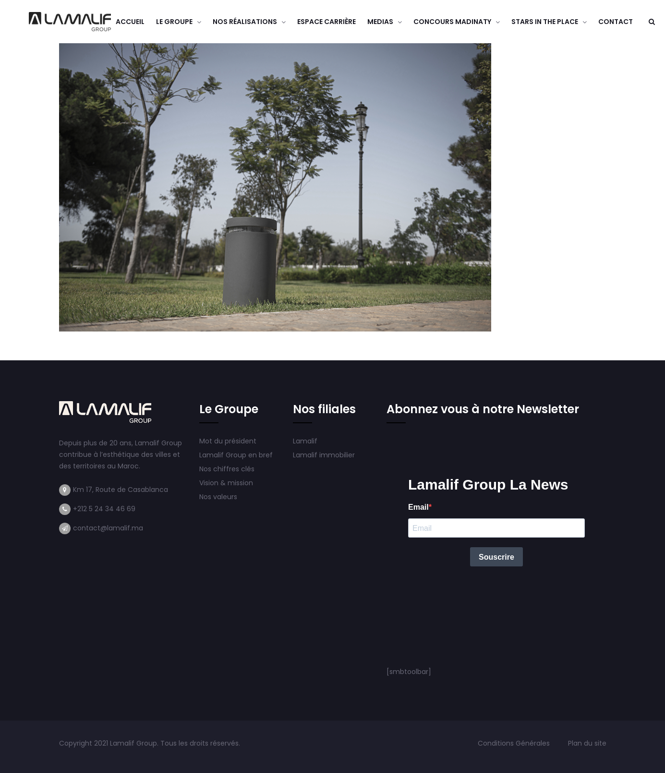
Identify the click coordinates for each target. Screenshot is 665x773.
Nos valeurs (219, 497)
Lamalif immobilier (324, 455)
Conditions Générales (515, 743)
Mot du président (227, 441)
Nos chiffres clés (226, 469)
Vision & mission (227, 483)
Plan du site (587, 743)
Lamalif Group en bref (236, 455)
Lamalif (305, 441)
